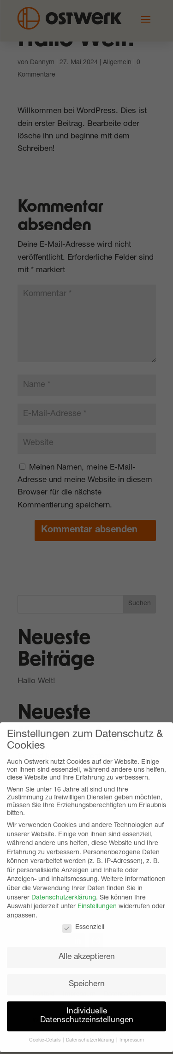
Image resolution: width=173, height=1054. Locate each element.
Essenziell (83, 922)
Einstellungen (97, 901)
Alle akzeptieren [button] (87, 951)
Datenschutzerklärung (63, 891)
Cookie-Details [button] (45, 1034)
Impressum (131, 1034)
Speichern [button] (87, 978)
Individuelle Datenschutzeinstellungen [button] (86, 1009)
